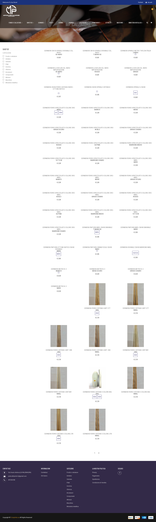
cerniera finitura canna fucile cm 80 (97, 247)
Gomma (61, 22)
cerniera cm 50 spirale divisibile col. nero (58, 51)
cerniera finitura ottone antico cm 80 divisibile (58, 248)
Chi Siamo (44, 476)
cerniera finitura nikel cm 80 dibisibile (97, 227)
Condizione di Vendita (99, 482)
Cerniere (41, 22)
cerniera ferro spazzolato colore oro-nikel (135, 159)
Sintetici (30, 22)
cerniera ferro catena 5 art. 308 (59, 350)
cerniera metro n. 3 (59, 269)
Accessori (84, 22)
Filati (51, 22)
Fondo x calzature (15, 22)
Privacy (94, 472)
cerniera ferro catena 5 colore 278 (58, 434)
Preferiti (140, 2)
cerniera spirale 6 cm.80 (135, 87)
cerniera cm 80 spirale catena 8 (97, 87)
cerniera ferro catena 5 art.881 (136, 350)
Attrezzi (109, 22)
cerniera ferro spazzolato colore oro (59, 108)
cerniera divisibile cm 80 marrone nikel (135, 247)
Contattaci (44, 472)
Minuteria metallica (136, 22)
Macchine (120, 22)
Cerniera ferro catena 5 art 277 (97, 308)
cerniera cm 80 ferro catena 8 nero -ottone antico (59, 88)
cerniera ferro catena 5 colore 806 (97, 392)
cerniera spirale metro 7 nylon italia (135, 51)
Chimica (72, 22)
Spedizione (96, 479)
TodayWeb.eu (15, 517)
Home (75, 30)
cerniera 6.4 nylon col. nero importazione (59, 69)
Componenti (96, 22)
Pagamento (96, 476)
